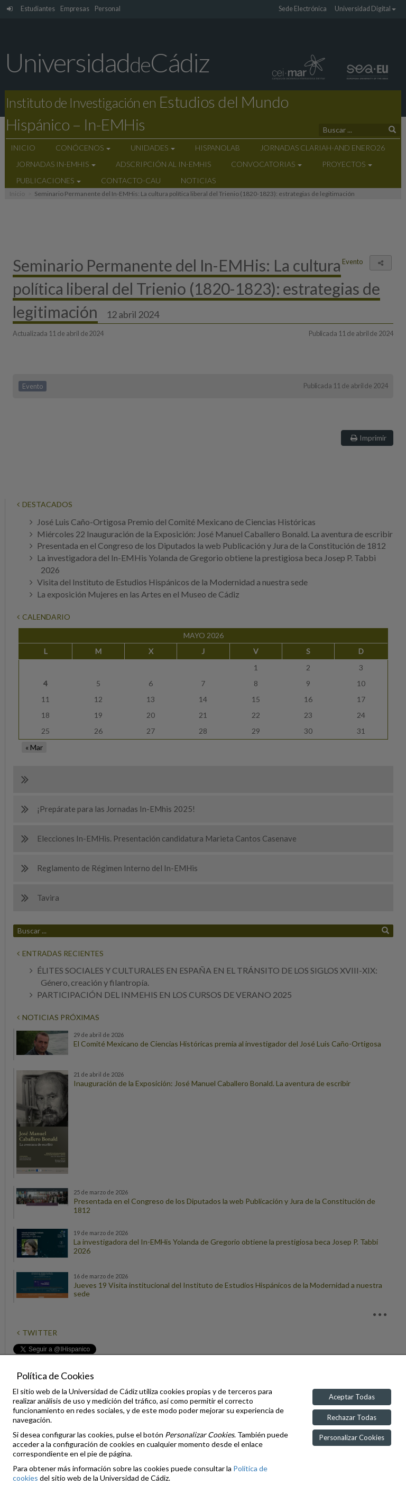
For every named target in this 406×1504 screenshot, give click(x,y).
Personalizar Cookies (351, 1437)
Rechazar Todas (351, 1417)
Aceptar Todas (352, 1397)
